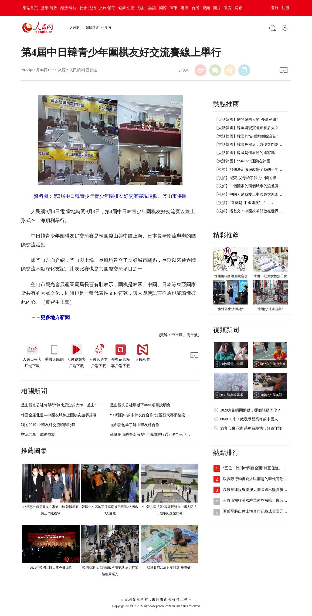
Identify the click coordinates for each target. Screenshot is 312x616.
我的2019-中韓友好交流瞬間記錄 (48, 425)
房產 (238, 8)
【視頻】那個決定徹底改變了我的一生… (248, 170)
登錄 (275, 8)
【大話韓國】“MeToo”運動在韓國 (242, 161)
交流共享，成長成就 (38, 435)
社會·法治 (88, 8)
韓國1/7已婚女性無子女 (270, 276)
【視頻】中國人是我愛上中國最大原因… (248, 194)
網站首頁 (30, 8)
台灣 (195, 8)
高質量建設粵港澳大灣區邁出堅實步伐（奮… (261, 490)
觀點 (141, 8)
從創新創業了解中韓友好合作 (134, 425)
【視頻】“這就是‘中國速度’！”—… (243, 203)
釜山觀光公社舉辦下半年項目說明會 (140, 405)
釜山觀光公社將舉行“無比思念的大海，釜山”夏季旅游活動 (70, 405)
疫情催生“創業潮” (231, 309)
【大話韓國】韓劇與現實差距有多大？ (246, 128)
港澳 (184, 8)
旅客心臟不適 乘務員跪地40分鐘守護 (251, 428)
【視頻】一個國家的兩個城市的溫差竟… (248, 186)
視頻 (206, 8)
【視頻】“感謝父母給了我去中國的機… (247, 178)
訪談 (152, 8)
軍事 (174, 8)
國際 (163, 8)
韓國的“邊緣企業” (270, 309)
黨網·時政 (49, 8)
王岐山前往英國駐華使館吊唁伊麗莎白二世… (261, 500)
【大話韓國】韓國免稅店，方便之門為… (248, 144)
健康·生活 (126, 8)
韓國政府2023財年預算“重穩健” (169, 568)
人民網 (74, 27)
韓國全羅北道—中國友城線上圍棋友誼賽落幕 (59, 415)
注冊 (285, 8)
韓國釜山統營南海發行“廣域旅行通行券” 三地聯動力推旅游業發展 (165, 435)
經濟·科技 (68, 8)
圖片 (217, 8)
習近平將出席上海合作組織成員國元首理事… (261, 511)
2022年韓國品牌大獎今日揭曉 (51, 568)
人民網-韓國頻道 (83, 70)
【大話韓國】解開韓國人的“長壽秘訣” (246, 120)
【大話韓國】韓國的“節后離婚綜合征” (246, 136)
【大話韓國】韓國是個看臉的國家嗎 (244, 153)
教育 (228, 8)
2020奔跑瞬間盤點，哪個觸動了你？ (250, 410)
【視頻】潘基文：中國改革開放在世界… (248, 211)
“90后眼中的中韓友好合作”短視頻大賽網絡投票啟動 (153, 415)
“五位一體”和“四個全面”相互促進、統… (256, 468)
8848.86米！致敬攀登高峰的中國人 (249, 419)
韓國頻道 (92, 27)
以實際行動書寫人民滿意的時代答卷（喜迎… (261, 479)
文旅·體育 (107, 8)
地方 (108, 27)
